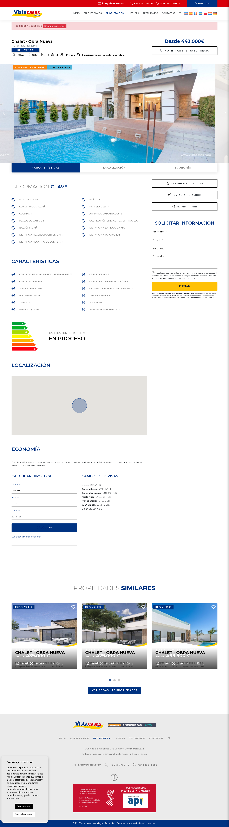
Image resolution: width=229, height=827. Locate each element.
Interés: (16, 497)
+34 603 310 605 (167, 3)
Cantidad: (17, 484)
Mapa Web (132, 823)
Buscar (202, 3)
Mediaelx (151, 823)
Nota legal (98, 823)
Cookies (121, 823)
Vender (134, 13)
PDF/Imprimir (184, 206)
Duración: (17, 510)
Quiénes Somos (93, 13)
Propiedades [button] (116, 13)
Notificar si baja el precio (184, 50)
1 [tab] (110, 680)
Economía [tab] (183, 167)
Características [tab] (46, 167)
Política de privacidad (169, 276)
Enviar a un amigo (185, 194)
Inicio (76, 13)
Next (225, 113)
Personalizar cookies (24, 814)
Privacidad (110, 823)
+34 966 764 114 (141, 3)
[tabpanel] (44, 636)
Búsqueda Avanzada (54, 26)
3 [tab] (119, 680)
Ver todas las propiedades (114, 690)
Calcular (44, 527)
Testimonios (150, 13)
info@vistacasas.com (112, 3)
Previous (3, 113)
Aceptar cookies (24, 806)
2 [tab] (114, 680)
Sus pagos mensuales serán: (26, 536)
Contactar (168, 13)
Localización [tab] (114, 167)
